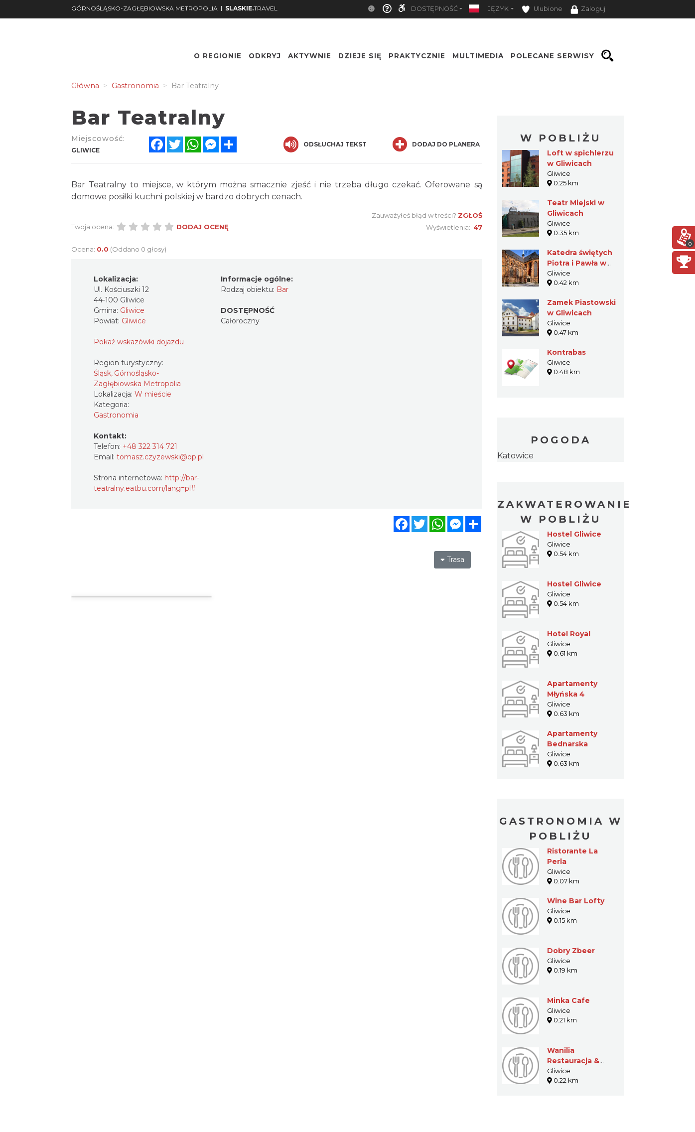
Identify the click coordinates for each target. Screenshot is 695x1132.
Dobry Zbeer (571, 950)
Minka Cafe (568, 1000)
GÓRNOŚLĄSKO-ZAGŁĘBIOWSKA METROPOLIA (144, 8)
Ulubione (542, 9)
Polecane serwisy (552, 56)
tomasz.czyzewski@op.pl (160, 456)
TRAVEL (251, 8)
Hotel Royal (568, 633)
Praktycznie (417, 56)
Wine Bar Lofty (575, 900)
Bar (282, 289)
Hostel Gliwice (574, 534)
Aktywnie (309, 56)
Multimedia (478, 56)
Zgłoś (470, 215)
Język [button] (498, 8)
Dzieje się (360, 56)
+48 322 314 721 (150, 446)
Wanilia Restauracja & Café (573, 1061)
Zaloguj (587, 9)
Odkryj (265, 56)
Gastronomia (116, 415)
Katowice (515, 455)
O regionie (218, 56)
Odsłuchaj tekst (325, 144)
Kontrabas (566, 352)
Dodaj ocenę (202, 227)
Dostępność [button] (434, 8)
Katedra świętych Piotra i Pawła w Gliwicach (579, 263)
